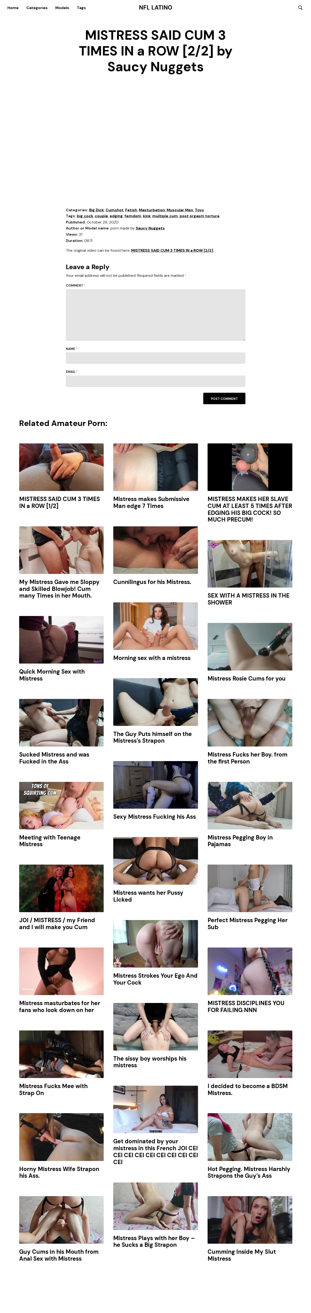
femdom (132, 216)
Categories (37, 7)
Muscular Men (180, 210)
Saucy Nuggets (150, 228)
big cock (85, 216)
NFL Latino (155, 8)
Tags (81, 7)
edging (116, 216)
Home (13, 7)
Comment (75, 286)
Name (72, 350)
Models (62, 7)
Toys (199, 210)
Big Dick (96, 210)
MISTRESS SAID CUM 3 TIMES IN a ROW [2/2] (172, 251)
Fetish (131, 210)
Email (72, 372)
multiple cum (165, 216)
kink (147, 216)
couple (101, 216)
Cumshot (115, 210)
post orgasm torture (200, 216)
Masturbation (152, 210)
